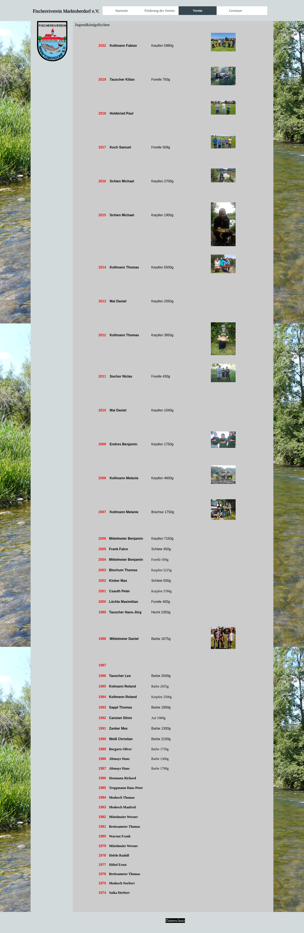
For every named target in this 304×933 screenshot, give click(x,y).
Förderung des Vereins (159, 10)
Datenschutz (175, 920)
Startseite (121, 10)
